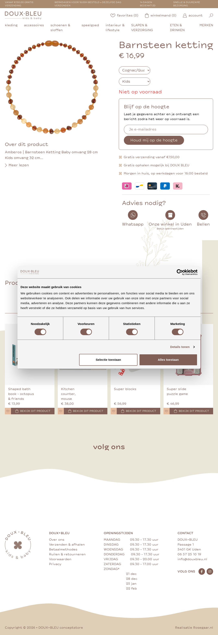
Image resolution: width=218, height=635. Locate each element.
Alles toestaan (168, 359)
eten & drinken (177, 27)
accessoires (34, 25)
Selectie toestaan (108, 359)
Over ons (56, 540)
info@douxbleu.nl (192, 559)
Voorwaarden (60, 559)
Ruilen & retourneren (67, 554)
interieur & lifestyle (115, 27)
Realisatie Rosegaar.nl (194, 628)
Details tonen (180, 347)
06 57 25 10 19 (189, 554)
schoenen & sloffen (60, 27)
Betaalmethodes (63, 549)
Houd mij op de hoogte (154, 140)
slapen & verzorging (142, 27)
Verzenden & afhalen (67, 545)
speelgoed (90, 25)
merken (206, 25)
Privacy (55, 564)
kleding (11, 25)
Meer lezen (17, 165)
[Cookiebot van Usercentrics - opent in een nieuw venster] (179, 272)
